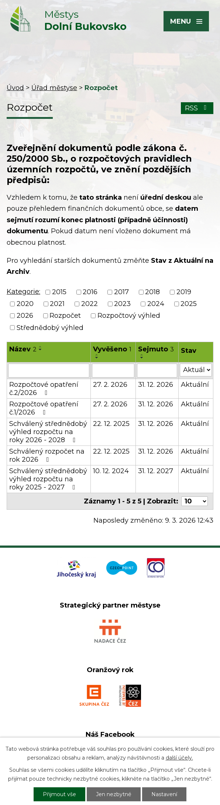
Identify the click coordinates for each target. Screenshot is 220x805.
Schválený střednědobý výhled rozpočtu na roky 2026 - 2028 (48, 432)
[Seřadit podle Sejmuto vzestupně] (142, 354)
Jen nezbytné (113, 794)
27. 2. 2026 (110, 385)
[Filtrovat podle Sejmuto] (157, 371)
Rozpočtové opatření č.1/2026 (43, 408)
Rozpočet (65, 316)
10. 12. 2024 (111, 471)
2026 (25, 316)
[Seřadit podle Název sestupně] (41, 349)
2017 (121, 292)
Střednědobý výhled (50, 328)
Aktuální (195, 385)
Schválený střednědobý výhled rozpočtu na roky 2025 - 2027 (48, 479)
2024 (155, 304)
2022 (89, 304)
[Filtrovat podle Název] (48, 371)
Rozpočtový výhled (128, 316)
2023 (122, 304)
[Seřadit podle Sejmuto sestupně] (142, 357)
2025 (189, 304)
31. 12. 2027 (155, 471)
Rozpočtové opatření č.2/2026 (43, 389)
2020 (25, 304)
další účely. (179, 757)
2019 (183, 292)
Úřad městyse (54, 88)
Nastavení (164, 794)
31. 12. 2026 (155, 385)
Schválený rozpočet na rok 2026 (47, 455)
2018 (152, 292)
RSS (197, 108)
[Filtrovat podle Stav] (196, 370)
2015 (59, 292)
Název (23, 349)
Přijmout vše (59, 794)
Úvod (15, 88)
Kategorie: (23, 292)
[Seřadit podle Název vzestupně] (41, 346)
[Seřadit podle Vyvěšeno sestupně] (97, 357)
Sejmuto (156, 349)
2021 (57, 304)
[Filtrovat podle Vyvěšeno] (113, 371)
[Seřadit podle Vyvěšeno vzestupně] (97, 354)
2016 (90, 292)
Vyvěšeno (112, 349)
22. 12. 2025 (111, 424)
